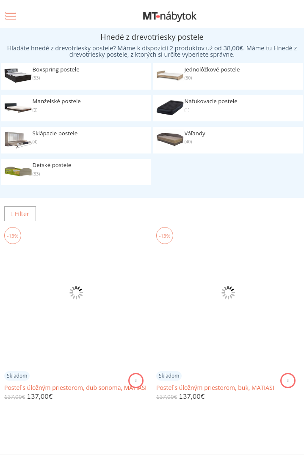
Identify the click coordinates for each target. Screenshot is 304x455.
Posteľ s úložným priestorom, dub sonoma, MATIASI (75, 388)
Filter (20, 214)
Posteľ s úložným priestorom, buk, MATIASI (215, 388)
